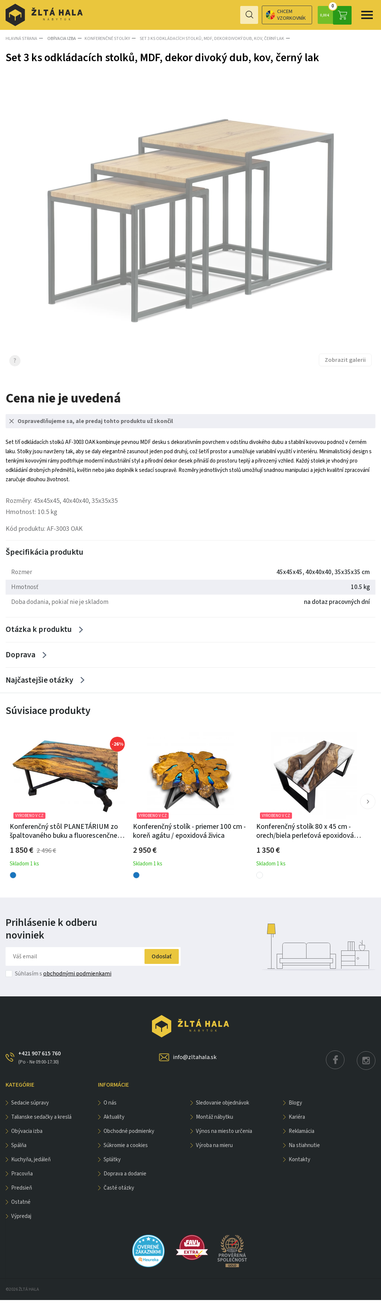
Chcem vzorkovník (256, 15)
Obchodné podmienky (129, 1134)
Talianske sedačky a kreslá (41, 1120)
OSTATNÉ (21, 1205)
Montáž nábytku (214, 1120)
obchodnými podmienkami (77, 976)
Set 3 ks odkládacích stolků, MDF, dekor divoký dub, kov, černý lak (209, 38)
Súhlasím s (63, 976)
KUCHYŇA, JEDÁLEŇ (31, 1162)
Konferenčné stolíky (105, 38)
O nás (110, 1106)
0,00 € (334, 15)
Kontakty (299, 1162)
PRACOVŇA (22, 1177)
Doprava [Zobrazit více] (20, 656)
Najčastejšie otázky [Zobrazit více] (39, 683)
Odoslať (157, 959)
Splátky (112, 1162)
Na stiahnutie (304, 1148)
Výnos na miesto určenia (224, 1134)
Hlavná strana (21, 38)
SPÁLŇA (18, 1148)
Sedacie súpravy (30, 1106)
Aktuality (114, 1120)
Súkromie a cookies (126, 1148)
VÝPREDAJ (21, 1219)
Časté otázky (119, 1191)
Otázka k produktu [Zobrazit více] (39, 630)
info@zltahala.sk (194, 1060)
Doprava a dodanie (125, 1177)
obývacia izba (60, 38)
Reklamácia (301, 1134)
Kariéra (297, 1120)
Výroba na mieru (214, 1148)
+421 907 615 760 (39, 1060)
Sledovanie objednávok (222, 1106)
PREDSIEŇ (21, 1191)
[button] (367, 804)
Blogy (295, 1106)
